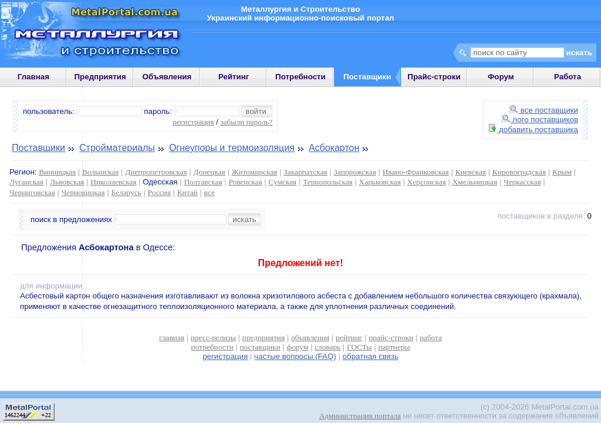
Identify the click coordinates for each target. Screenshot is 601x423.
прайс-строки (391, 337)
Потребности (300, 76)
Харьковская (380, 181)
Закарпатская (305, 171)
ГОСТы (359, 347)
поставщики (259, 347)
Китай (187, 192)
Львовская (67, 181)
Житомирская (255, 171)
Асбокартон (334, 148)
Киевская (470, 171)
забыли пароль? (246, 122)
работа (431, 337)
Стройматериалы (117, 148)
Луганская (26, 181)
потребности (212, 347)
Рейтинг (233, 76)
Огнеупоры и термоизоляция (232, 148)
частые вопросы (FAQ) (295, 356)
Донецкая (209, 171)
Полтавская (203, 181)
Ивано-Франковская (416, 171)
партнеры (394, 347)
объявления (310, 337)
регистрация (193, 122)
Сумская (283, 181)
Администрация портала (360, 415)
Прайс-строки (433, 76)
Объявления (167, 76)
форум (298, 347)
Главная (33, 76)
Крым (562, 171)
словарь (327, 347)
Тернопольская (328, 181)
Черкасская (522, 181)
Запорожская (354, 171)
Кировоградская (519, 171)
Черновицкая (83, 192)
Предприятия (100, 76)
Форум (501, 76)
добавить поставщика (533, 129)
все (209, 192)
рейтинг (349, 337)
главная (171, 337)
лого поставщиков (540, 119)
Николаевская (113, 181)
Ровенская (245, 181)
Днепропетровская (156, 171)
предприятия (263, 337)
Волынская (100, 171)
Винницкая (57, 171)
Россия (159, 192)
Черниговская (32, 192)
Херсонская (426, 181)
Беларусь (126, 192)
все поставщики (543, 110)
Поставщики (38, 148)
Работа (567, 76)
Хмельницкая (475, 181)
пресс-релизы (213, 337)
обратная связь (371, 356)
